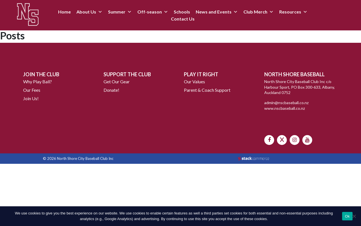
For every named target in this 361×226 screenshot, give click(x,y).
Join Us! (31, 98)
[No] (354, 216)
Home (64, 11)
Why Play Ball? (37, 81)
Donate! (111, 90)
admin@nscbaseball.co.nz (286, 102)
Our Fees (31, 90)
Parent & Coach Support (207, 90)
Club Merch (255, 11)
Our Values (194, 81)
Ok (347, 216)
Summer (117, 11)
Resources (290, 11)
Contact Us (183, 18)
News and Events (214, 11)
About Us (86, 11)
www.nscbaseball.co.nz (284, 108)
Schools (182, 11)
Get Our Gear (117, 81)
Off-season (149, 11)
